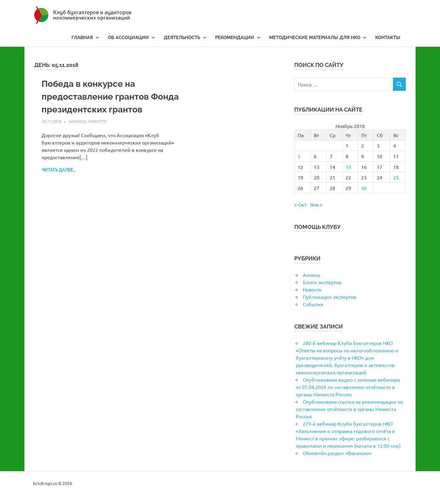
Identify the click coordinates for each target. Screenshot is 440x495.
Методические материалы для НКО (318, 37)
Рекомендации (238, 37)
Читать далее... (59, 169)
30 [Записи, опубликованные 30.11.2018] (364, 188)
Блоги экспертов (322, 282)
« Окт (300, 204)
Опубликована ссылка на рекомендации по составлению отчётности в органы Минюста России (349, 408)
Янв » (316, 204)
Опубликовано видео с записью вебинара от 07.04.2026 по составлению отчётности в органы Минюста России (348, 386)
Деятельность (185, 37)
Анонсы (77, 121)
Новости (97, 121)
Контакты (387, 37)
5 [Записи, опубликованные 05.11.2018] (299, 156)
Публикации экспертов (329, 297)
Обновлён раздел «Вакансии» (337, 453)
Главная (85, 37)
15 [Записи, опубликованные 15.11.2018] (348, 167)
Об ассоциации (131, 37)
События (313, 304)
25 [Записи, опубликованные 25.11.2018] (396, 177)
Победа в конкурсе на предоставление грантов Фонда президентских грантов (110, 97)
